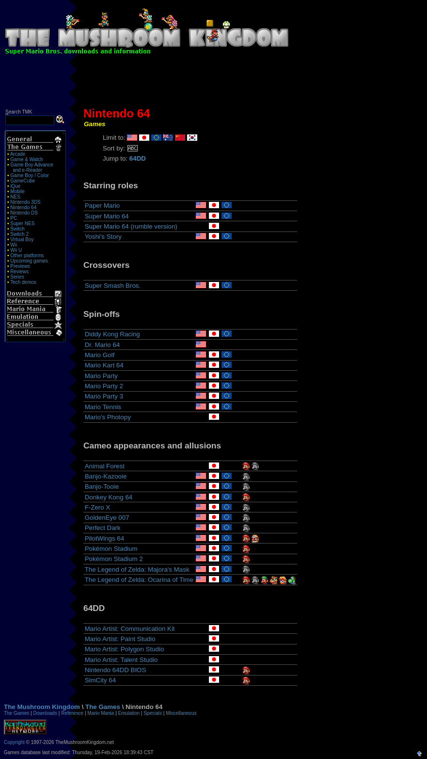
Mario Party (101, 376)
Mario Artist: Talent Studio (121, 659)
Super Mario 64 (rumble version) (131, 226)
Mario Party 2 (104, 386)
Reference (72, 713)
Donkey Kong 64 (109, 497)
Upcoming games (29, 261)
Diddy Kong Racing (112, 334)
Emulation (129, 713)
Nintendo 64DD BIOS (115, 670)
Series (17, 277)
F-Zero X (98, 507)
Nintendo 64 (23, 207)
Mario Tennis (103, 407)
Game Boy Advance (31, 164)
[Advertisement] (213, 83)
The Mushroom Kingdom (42, 706)
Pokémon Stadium (111, 548)
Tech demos (23, 282)
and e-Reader (27, 170)
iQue (15, 186)
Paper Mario (102, 205)
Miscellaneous (181, 713)
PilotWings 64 (105, 538)
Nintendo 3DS (25, 202)
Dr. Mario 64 (102, 344)
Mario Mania (100, 713)
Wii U (16, 250)
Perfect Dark (103, 527)
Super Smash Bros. (113, 285)
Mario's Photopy (108, 417)
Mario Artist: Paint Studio (120, 639)
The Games (102, 706)
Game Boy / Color (29, 175)
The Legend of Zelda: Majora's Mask (137, 569)
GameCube (22, 180)
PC (13, 218)
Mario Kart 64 (104, 365)
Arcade (18, 154)
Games (94, 124)
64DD (137, 158)
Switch (17, 228)
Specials (152, 713)
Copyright (14, 742)
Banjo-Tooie (102, 486)
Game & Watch (26, 159)
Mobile (17, 191)
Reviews (19, 271)
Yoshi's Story (103, 236)
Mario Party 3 (104, 396)
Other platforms (27, 255)
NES (15, 196)
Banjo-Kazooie (106, 476)
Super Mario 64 (107, 216)
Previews (20, 266)
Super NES (22, 223)
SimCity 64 (100, 680)
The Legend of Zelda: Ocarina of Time (139, 579)
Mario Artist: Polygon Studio (124, 649)
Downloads (45, 713)
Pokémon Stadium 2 (114, 558)
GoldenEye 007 (107, 517)
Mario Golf (99, 355)
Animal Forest (105, 466)
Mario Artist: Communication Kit (130, 628)
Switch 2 (19, 234)
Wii (13, 245)
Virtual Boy (21, 239)
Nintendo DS (24, 212)
